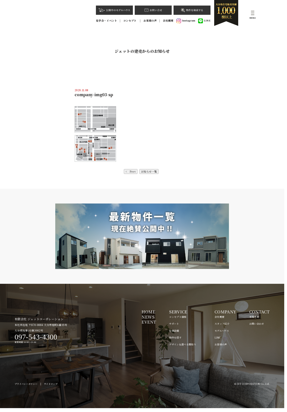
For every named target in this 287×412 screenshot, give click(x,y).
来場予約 (254, 317)
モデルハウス (222, 330)
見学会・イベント (106, 20)
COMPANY (225, 312)
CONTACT (259, 312)
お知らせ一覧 (149, 171)
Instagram (185, 21)
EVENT (149, 322)
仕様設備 (174, 330)
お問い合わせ (256, 323)
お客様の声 (150, 20)
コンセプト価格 (177, 317)
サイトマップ (50, 387)
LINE (204, 21)
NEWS (148, 317)
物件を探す (175, 337)
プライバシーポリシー (26, 387)
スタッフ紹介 (222, 323)
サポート (174, 323)
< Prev (130, 171)
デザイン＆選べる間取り (182, 344)
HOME (148, 312)
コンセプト (130, 20)
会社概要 (168, 20)
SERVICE (178, 312)
